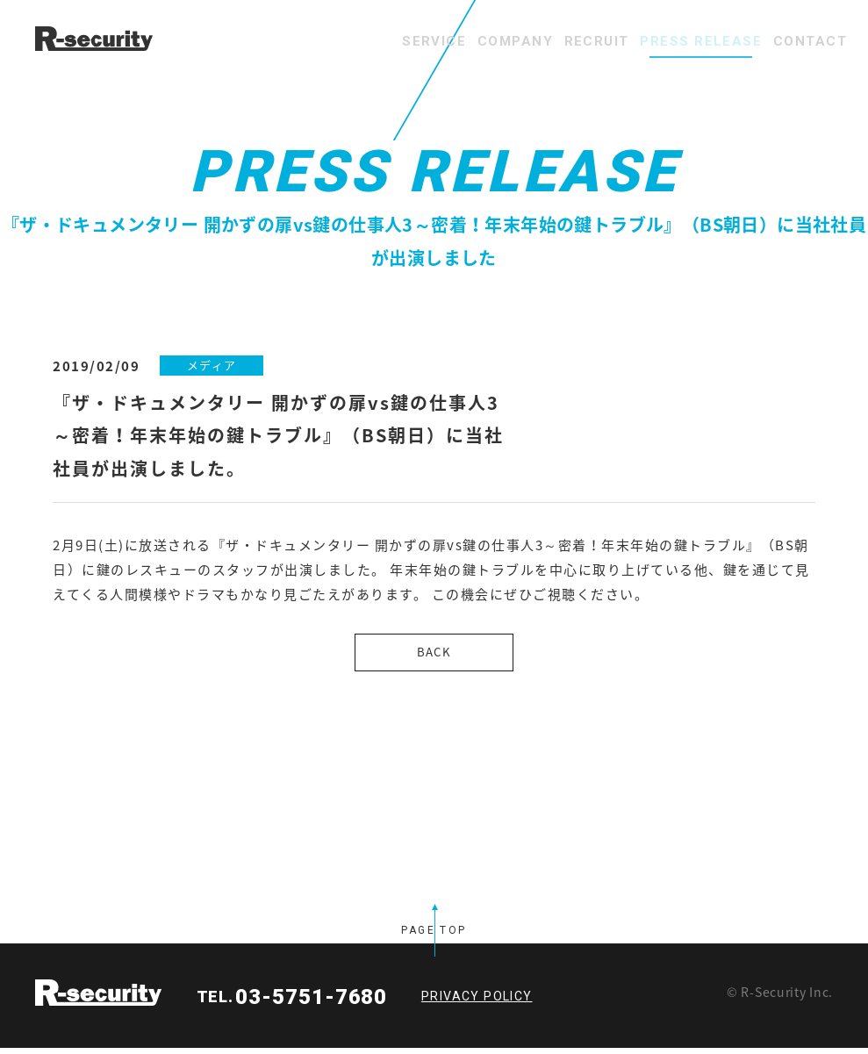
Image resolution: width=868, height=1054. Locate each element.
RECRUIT (538, 41)
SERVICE (327, 41)
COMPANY (432, 41)
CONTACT (798, 41)
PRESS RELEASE (665, 41)
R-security (98, 999)
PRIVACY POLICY (477, 1002)
